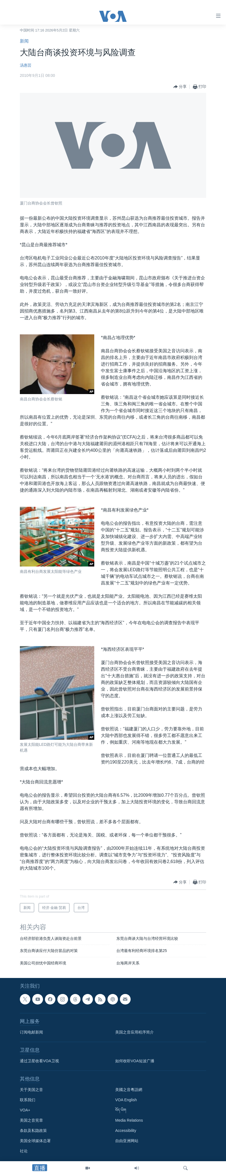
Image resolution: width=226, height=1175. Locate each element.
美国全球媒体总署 (35, 1141)
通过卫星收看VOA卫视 (39, 1061)
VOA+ (25, 1110)
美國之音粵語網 (128, 1089)
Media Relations (129, 1120)
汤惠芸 (25, 65)
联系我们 (27, 1100)
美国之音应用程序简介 (134, 1032)
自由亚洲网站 (126, 1141)
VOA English (126, 1100)
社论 (24, 1151)
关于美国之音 (31, 1089)
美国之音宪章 (31, 1120)
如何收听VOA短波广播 (134, 1061)
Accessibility (125, 1130)
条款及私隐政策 (33, 1130)
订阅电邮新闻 (31, 1032)
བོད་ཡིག (120, 1110)
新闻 (24, 41)
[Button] (180, 86)
